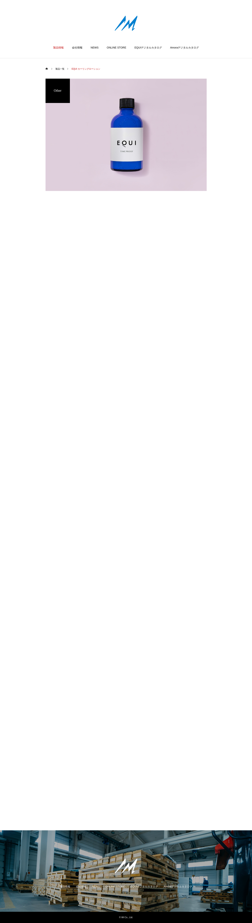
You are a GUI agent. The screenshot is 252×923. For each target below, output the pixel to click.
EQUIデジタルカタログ (148, 47)
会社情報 (77, 47)
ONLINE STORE (116, 47)
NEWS (95, 47)
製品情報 (58, 47)
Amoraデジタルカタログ (184, 47)
